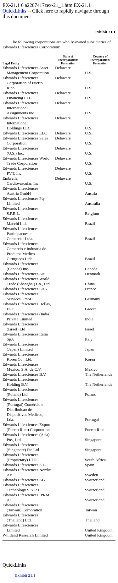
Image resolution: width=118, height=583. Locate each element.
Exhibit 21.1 (25, 575)
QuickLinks (14, 11)
